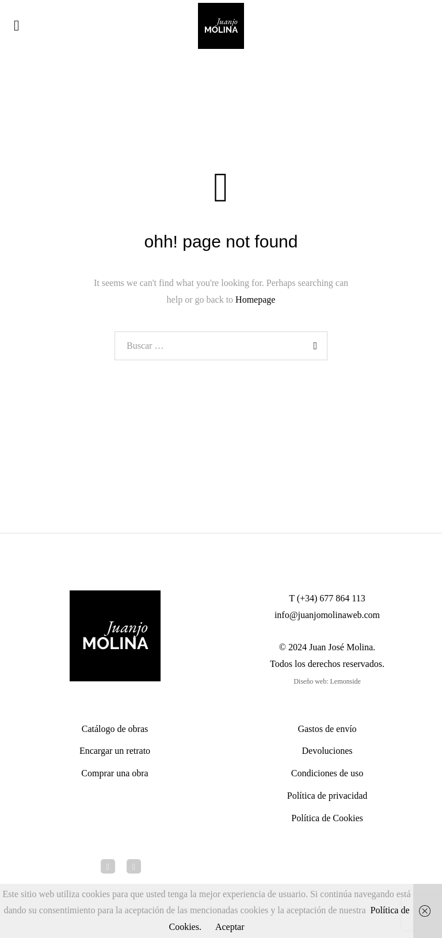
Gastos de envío (327, 729)
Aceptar (230, 927)
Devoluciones (327, 751)
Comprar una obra (114, 773)
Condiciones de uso (327, 773)
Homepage (255, 299)
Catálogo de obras (115, 729)
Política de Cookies (327, 818)
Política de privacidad (327, 795)
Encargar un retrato (114, 751)
